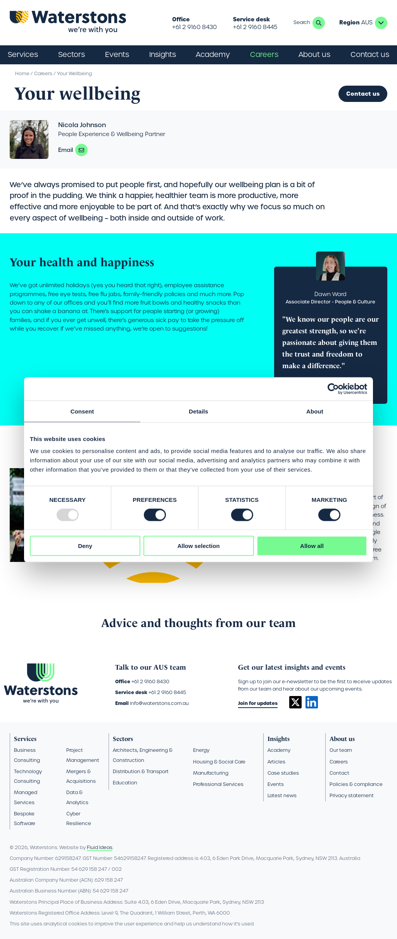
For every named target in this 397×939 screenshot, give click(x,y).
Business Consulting (27, 755)
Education (125, 783)
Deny (85, 546)
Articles (276, 762)
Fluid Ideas (99, 847)
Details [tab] (198, 411)
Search (318, 23)
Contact (339, 773)
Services (25, 739)
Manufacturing (210, 773)
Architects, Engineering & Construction (143, 755)
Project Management (82, 755)
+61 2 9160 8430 (194, 27)
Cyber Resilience (78, 818)
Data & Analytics (77, 797)
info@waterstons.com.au (159, 703)
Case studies (283, 773)
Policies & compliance (356, 784)
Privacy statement (352, 795)
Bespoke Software (24, 818)
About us (342, 739)
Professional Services (218, 784)
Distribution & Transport (141, 771)
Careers (43, 73)
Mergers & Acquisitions (81, 776)
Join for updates (258, 703)
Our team (341, 750)
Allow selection (198, 546)
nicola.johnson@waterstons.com (81, 150)
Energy (201, 750)
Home (22, 73)
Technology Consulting (28, 776)
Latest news (282, 795)
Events (117, 54)
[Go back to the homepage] (68, 22)
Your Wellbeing (74, 73)
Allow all (312, 546)
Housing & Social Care (219, 762)
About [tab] (314, 411)
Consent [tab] (82, 411)
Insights (162, 54)
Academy (213, 54)
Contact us (369, 54)
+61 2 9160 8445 (255, 27)
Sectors (123, 739)
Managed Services (25, 797)
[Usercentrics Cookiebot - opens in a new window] (333, 389)
